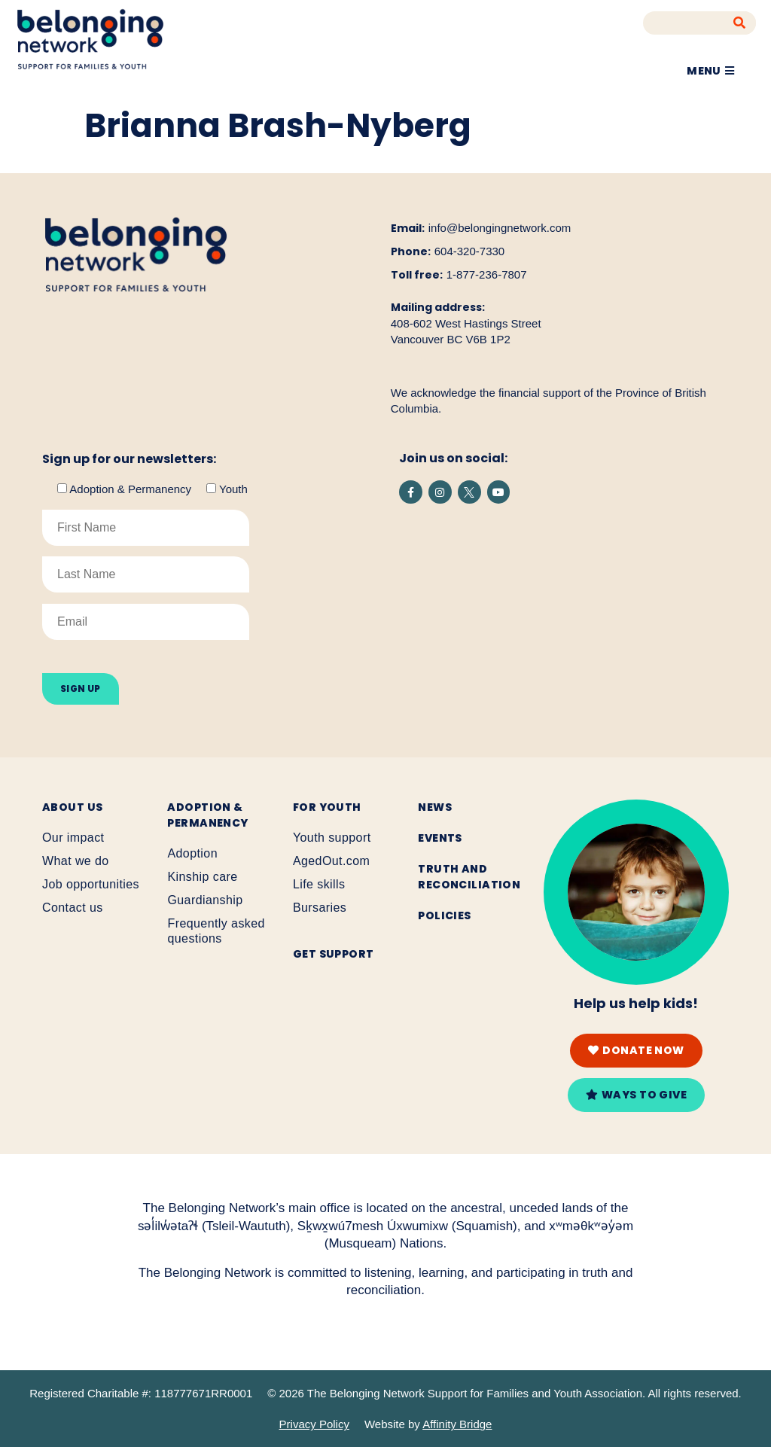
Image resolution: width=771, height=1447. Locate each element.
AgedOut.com (331, 860)
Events (440, 837)
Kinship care (202, 876)
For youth (327, 807)
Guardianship (204, 900)
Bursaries (319, 907)
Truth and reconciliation (469, 876)
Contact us (72, 907)
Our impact (73, 837)
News (435, 807)
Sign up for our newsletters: (129, 459)
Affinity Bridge (457, 1424)
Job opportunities (90, 884)
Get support (333, 953)
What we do (75, 860)
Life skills (319, 884)
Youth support (332, 837)
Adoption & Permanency (207, 815)
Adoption (192, 853)
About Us (72, 807)
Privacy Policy (314, 1424)
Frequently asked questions (215, 930)
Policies (444, 915)
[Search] (740, 23)
